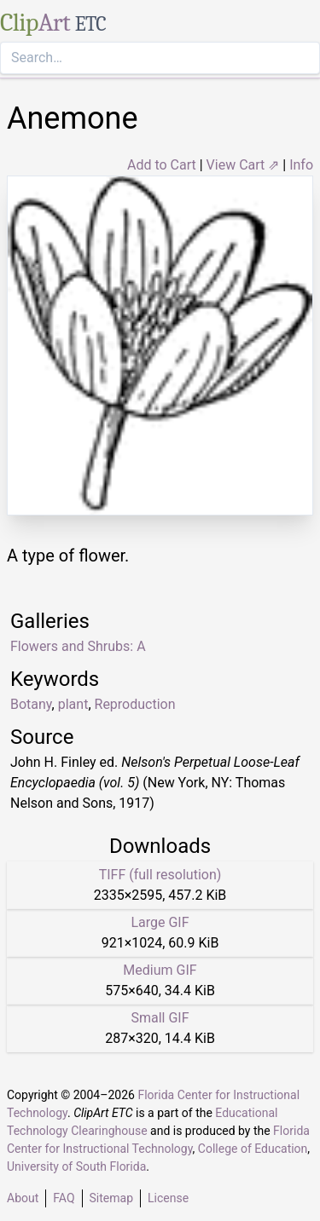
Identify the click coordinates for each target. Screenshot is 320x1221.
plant (73, 704)
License (168, 1198)
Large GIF (160, 922)
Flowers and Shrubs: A (78, 646)
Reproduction (135, 704)
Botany (31, 704)
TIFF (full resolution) (160, 875)
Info (301, 165)
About (22, 1198)
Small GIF (160, 1018)
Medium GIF (159, 970)
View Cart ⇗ (243, 165)
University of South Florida (76, 1166)
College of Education (253, 1148)
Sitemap (111, 1198)
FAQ (63, 1198)
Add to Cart (161, 165)
